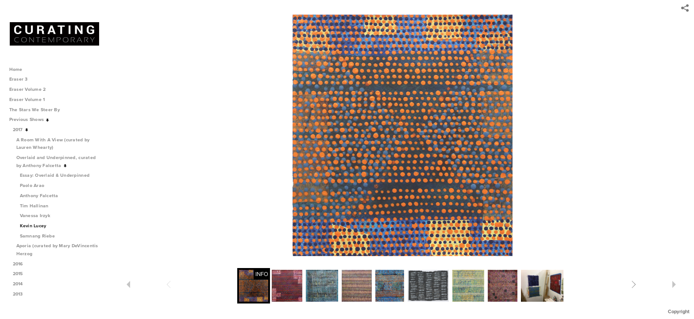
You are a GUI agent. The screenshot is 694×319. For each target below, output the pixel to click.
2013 (21, 294)
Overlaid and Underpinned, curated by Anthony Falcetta (56, 161)
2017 (21, 129)
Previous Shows (29, 119)
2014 (21, 283)
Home (16, 69)
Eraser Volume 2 (27, 89)
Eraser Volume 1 (27, 99)
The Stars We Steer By (37, 109)
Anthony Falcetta (39, 195)
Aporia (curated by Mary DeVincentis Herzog (57, 249)
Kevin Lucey (33, 225)
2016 (21, 264)
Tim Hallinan (34, 205)
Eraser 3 (18, 79)
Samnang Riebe (37, 236)
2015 (21, 273)
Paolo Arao (32, 185)
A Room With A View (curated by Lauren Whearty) (53, 143)
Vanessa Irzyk (35, 215)
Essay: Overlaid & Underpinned (55, 175)
